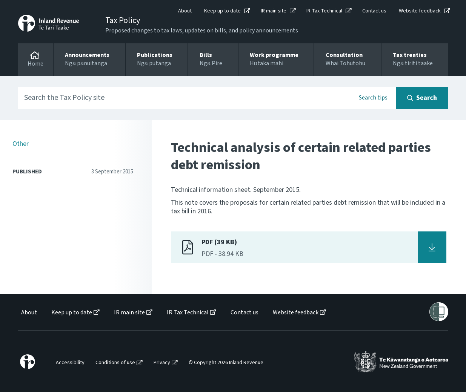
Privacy (162, 363)
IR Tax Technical (324, 11)
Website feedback (420, 11)
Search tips (373, 97)
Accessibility (70, 363)
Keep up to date (222, 11)
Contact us (374, 11)
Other (20, 144)
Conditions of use (115, 363)
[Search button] (422, 98)
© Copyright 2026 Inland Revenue (226, 363)
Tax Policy (122, 20)
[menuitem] (28, 312)
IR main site (273, 11)
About (185, 11)
